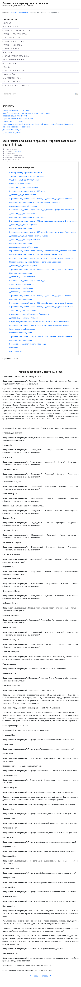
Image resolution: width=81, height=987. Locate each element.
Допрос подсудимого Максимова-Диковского (29, 314)
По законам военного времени (16, 127)
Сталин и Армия (10, 49)
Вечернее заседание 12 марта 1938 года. (27, 344)
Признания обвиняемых (20, 183)
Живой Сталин (10, 27)
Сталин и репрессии (13, 41)
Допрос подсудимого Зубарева (23, 206)
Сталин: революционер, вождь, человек (25, 3)
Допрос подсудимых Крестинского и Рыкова (28, 236)
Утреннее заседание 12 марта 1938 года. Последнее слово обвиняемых (41, 336)
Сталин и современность (16, 30)
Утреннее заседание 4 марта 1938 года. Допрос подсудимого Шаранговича (42, 221)
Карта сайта (8, 74)
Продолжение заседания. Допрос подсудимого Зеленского (35, 254)
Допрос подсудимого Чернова (22, 194)
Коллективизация (12, 38)
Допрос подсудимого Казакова (22, 310)
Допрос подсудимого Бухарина (23, 265)
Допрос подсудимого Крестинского (24, 239)
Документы (8, 52)
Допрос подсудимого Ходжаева (23, 224)
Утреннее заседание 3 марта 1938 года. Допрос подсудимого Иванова (40, 198)
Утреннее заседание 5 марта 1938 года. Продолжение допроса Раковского (42, 250)
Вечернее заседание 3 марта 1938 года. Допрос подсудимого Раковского (41, 209)
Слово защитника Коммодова (22, 329)
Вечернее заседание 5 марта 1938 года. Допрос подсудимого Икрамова (41, 258)
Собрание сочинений (13, 71)
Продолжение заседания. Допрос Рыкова (27, 217)
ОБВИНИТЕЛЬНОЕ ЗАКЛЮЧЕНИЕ (24, 180)
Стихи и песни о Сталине (15, 85)
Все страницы (15, 351)
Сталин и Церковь (12, 45)
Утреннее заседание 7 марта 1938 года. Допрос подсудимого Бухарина (41, 269)
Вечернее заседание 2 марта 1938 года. (27, 191)
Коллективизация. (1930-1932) (15, 110)
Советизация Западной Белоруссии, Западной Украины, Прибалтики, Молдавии (37, 124)
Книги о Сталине (11, 82)
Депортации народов (12, 129)
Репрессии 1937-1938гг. (13, 121)
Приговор (13, 347)
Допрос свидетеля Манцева (21, 284)
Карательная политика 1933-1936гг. (18, 118)
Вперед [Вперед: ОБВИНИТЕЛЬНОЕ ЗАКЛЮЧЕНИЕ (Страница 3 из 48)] (47, 976)
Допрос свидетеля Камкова (21, 288)
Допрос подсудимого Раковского (23, 247)
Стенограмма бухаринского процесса (25, 172)
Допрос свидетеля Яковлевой (22, 276)
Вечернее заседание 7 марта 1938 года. (27, 280)
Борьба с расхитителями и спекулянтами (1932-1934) (26, 113)
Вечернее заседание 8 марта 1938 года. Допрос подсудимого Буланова (41, 303)
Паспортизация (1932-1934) (14, 116)
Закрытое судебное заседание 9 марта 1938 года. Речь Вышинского (39, 321)
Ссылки (6, 67)
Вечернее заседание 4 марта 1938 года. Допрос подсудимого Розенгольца (42, 232)
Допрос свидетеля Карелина (21, 291)
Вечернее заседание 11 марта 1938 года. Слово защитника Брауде (39, 325)
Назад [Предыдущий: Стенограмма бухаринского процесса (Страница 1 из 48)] (33, 976)
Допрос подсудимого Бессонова (23, 187)
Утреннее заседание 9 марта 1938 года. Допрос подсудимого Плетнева (41, 306)
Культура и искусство (11, 132)
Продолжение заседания (20, 228)
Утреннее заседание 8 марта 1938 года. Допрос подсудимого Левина (40, 295)
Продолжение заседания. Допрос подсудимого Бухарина (34, 202)
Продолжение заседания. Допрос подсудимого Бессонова (35, 262)
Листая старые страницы (15, 56)
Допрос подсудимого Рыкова (22, 213)
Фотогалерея (9, 63)
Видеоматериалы (11, 78)
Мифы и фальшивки (13, 60)
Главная (6, 23)
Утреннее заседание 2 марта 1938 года (26, 176)
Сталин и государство (14, 34)
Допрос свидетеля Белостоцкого (23, 318)
